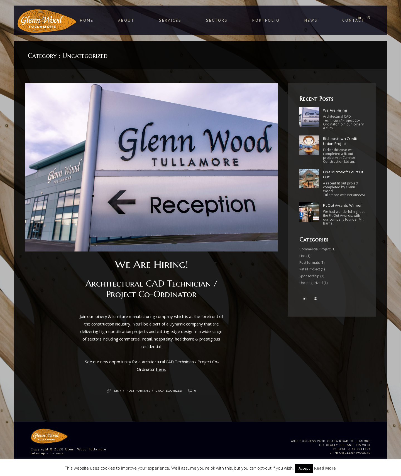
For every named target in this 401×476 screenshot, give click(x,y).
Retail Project (309, 269)
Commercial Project (315, 249)
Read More (325, 468)
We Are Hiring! (151, 264)
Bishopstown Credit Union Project (340, 141)
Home (87, 20)
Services (170, 20)
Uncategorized (168, 391)
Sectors (217, 20)
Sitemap (38, 453)
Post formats (138, 391)
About (126, 20)
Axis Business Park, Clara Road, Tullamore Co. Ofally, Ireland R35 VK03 (330, 443)
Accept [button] (304, 468)
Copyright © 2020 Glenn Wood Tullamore (68, 449)
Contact (353, 20)
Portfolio (266, 20)
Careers (57, 453)
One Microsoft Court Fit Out (343, 174)
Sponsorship (309, 276)
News (311, 20)
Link (117, 391)
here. (161, 369)
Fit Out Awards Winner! (343, 205)
